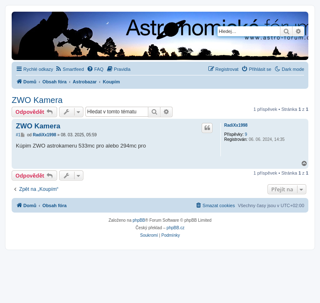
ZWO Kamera (37, 100)
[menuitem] (69, 69)
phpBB (138, 220)
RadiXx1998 (236, 125)
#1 (18, 135)
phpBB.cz (176, 227)
